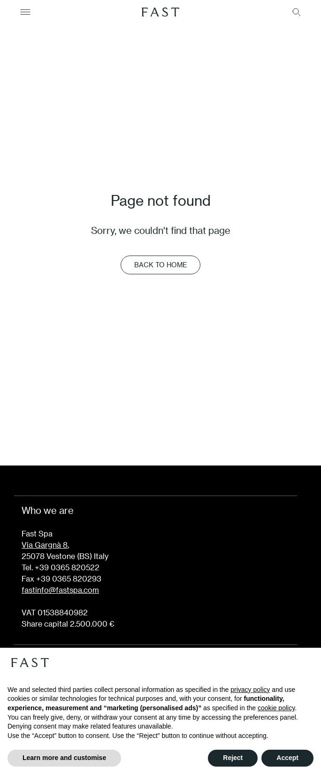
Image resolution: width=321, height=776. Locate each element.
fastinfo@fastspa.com (60, 589)
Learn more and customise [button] (64, 757)
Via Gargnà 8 (45, 544)
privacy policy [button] (250, 689)
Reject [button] (233, 757)
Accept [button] (287, 757)
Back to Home (160, 265)
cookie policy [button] (276, 708)
